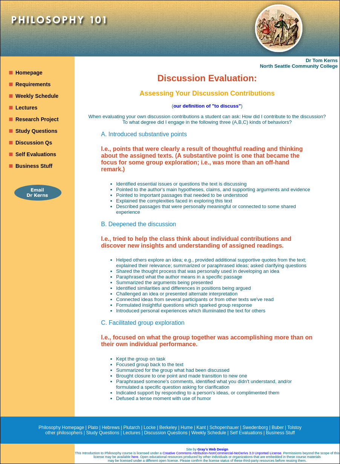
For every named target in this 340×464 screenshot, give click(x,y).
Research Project (36, 119)
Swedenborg (255, 427)
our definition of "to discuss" (207, 106)
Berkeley (168, 427)
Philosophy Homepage (61, 427)
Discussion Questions (165, 432)
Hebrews (110, 427)
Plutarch (131, 427)
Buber (278, 427)
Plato (93, 427)
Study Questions (36, 131)
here (135, 457)
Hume (187, 427)
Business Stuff (33, 166)
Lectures (26, 108)
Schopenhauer (224, 427)
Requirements (33, 84)
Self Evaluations (35, 154)
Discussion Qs (33, 143)
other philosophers (64, 432)
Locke (150, 427)
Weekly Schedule (36, 96)
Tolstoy (294, 427)
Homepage (29, 73)
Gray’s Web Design (213, 449)
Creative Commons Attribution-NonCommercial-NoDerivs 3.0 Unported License (221, 453)
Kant (201, 427)
